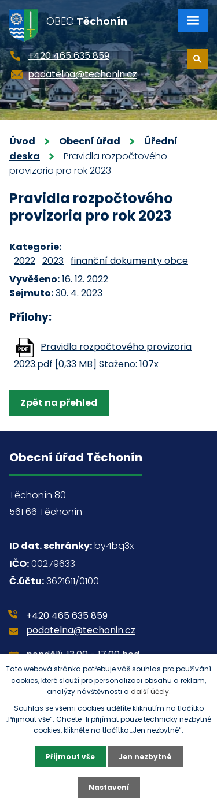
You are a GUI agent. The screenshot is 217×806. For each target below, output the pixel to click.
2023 (53, 260)
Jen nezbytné (145, 757)
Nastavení (109, 787)
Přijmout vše (70, 757)
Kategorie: (35, 246)
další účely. (151, 691)
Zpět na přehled (59, 402)
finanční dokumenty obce (129, 260)
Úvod (22, 141)
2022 (24, 260)
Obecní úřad (89, 141)
